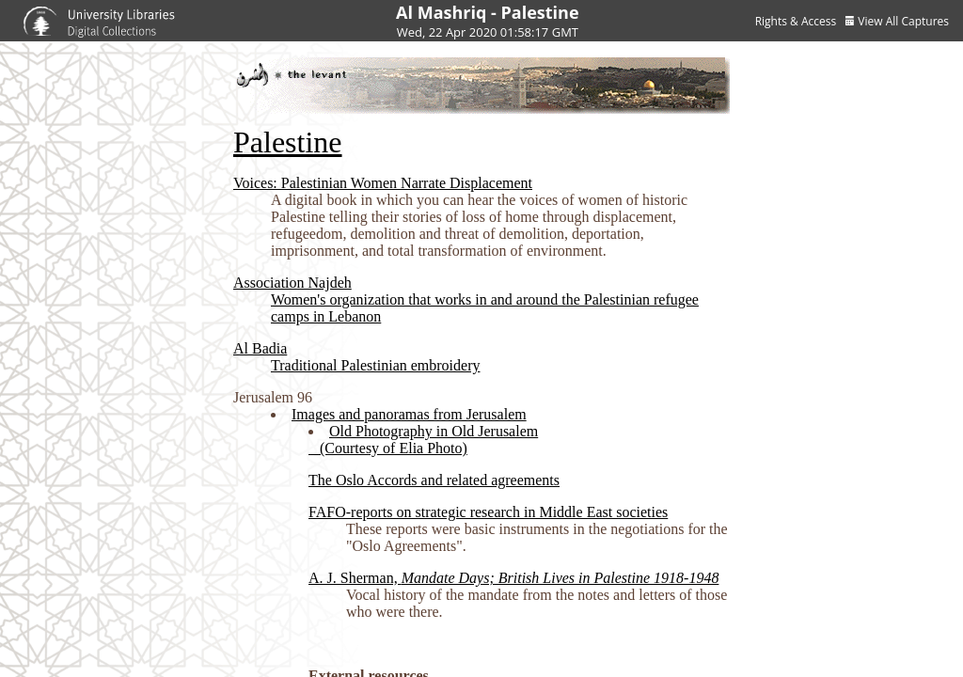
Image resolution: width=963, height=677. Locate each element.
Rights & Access (796, 21)
